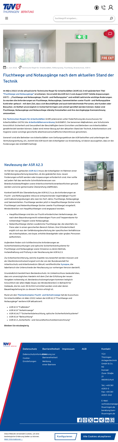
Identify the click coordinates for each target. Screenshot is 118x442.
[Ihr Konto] (110, 7)
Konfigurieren (64, 436)
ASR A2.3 (33, 171)
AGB (84, 349)
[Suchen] (111, 18)
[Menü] (6, 18)
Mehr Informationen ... (13, 439)
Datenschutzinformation (34, 354)
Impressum (68, 349)
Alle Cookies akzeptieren (97, 436)
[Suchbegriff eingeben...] (80, 18)
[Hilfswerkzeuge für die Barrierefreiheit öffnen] (96, 8)
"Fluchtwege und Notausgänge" (18, 94)
